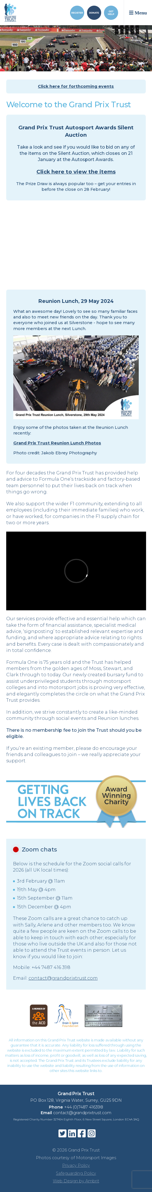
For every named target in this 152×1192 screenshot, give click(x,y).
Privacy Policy (76, 1165)
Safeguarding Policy (76, 1173)
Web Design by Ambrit (76, 1181)
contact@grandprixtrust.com (63, 978)
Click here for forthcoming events (76, 86)
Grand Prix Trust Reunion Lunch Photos (57, 443)
